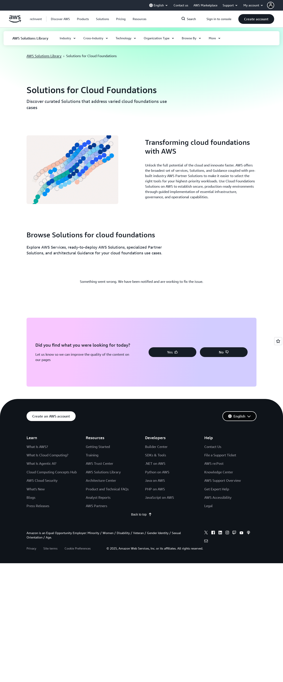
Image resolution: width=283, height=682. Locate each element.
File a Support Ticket (220, 455)
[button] (60, 19)
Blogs (31, 497)
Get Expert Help (216, 489)
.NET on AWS (155, 463)
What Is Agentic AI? (41, 463)
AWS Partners (96, 506)
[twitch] (234, 533)
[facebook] (213, 533)
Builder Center (156, 446)
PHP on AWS (155, 489)
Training (92, 455)
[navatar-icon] (270, 5)
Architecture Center (101, 480)
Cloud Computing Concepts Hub (52, 472)
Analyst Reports (98, 497)
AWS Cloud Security (42, 480)
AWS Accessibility (217, 497)
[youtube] (241, 533)
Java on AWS (155, 480)
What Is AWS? (37, 446)
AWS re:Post (214, 463)
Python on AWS (157, 472)
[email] (206, 541)
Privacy (31, 548)
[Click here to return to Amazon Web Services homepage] (15, 21)
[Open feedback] (278, 341)
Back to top (141, 514)
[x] (206, 533)
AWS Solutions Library (44, 56)
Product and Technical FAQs (107, 489)
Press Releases (38, 506)
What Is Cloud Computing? (47, 455)
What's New (36, 489)
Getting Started (98, 446)
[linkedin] (220, 533)
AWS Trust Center (99, 463)
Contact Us (212, 446)
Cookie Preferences (78, 548)
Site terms (50, 548)
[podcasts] (248, 533)
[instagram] (227, 533)
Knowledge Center (218, 472)
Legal (208, 506)
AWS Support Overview (222, 480)
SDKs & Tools (155, 455)
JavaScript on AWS (159, 497)
